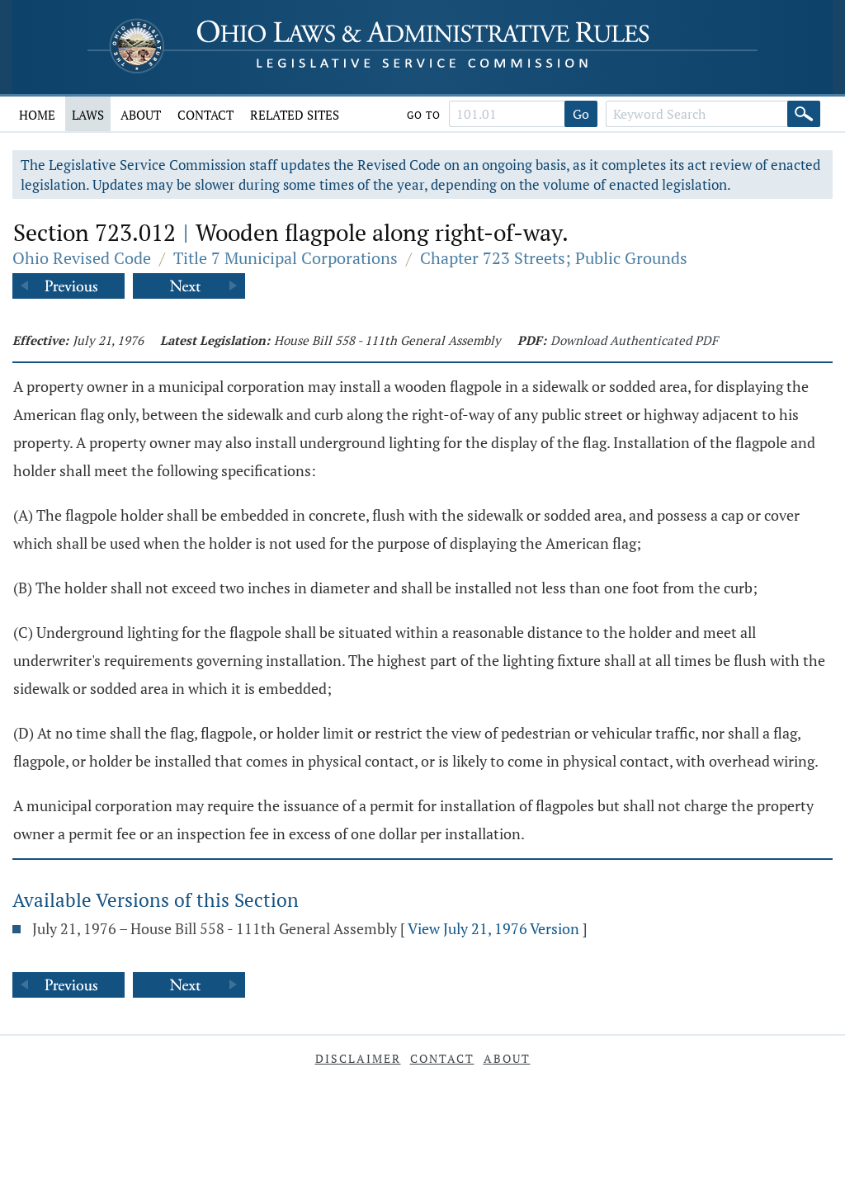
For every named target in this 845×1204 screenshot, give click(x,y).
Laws (88, 114)
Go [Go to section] (581, 114)
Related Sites (294, 114)
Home (37, 114)
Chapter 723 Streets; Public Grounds (553, 258)
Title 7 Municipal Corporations (285, 258)
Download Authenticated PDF (634, 340)
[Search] (803, 114)
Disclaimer (358, 1058)
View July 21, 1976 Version (493, 928)
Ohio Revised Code (81, 258)
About (140, 114)
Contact (205, 114)
